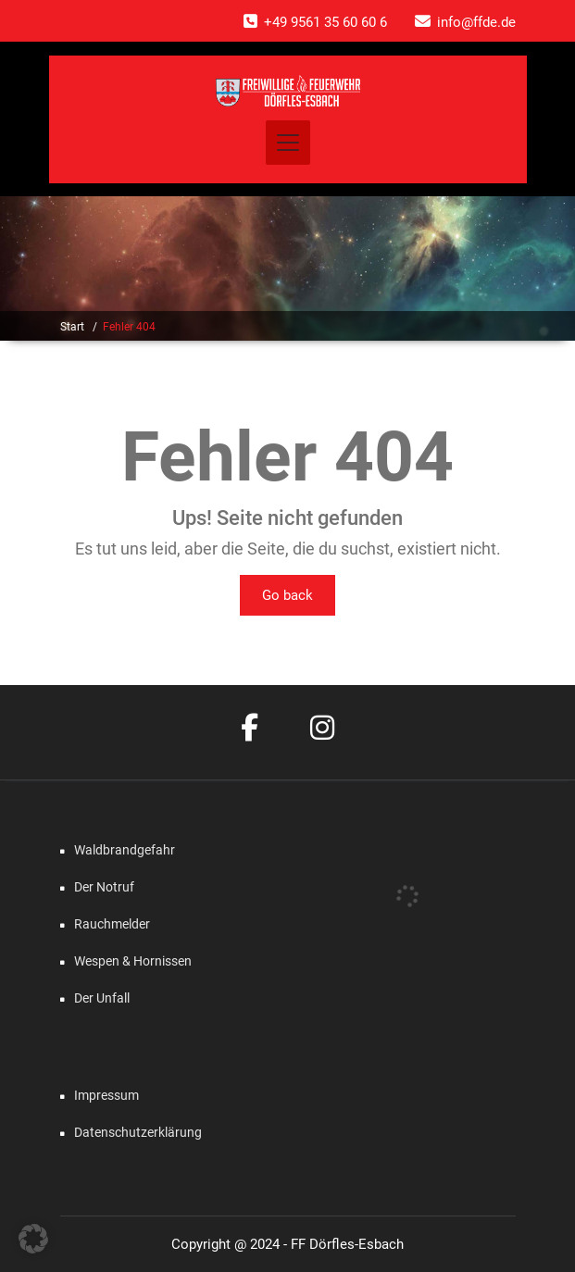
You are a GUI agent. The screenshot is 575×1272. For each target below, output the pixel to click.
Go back (287, 595)
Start (72, 326)
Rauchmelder (112, 924)
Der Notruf (104, 886)
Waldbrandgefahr (124, 849)
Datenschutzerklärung (138, 1132)
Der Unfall (102, 998)
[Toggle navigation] (288, 142)
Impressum (106, 1095)
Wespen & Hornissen (133, 961)
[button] (33, 1238)
